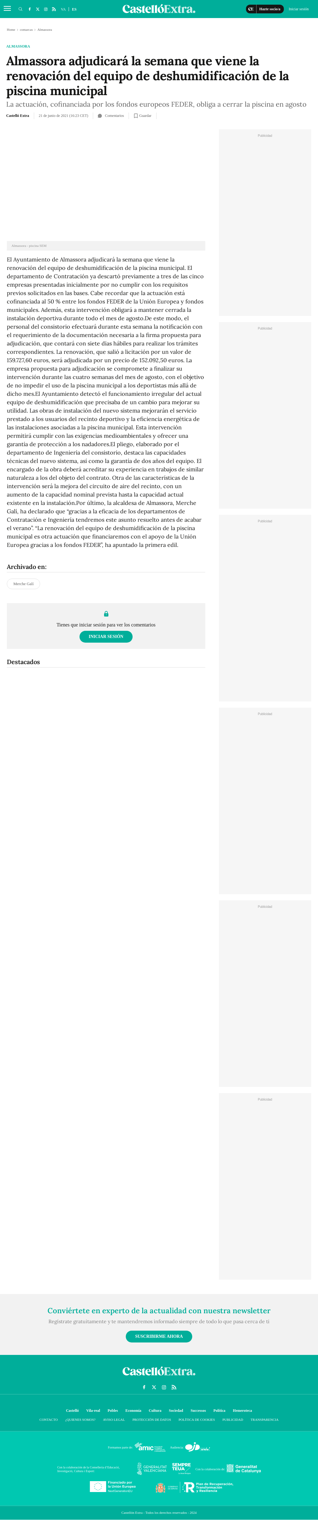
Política (219, 1410)
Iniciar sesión (106, 636)
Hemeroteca (242, 1410)
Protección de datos (151, 1419)
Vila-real (93, 1410)
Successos (198, 1410)
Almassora (18, 46)
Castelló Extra (17, 115)
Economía (133, 1410)
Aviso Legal (114, 1419)
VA (63, 9)
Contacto (48, 1419)
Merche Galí (23, 583)
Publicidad (232, 1419)
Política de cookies (197, 1419)
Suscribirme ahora (159, 1336)
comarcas (26, 29)
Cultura (155, 1410)
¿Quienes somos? (80, 1419)
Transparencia (265, 1419)
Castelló (72, 1410)
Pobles (112, 1410)
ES (74, 9)
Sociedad (176, 1410)
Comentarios (111, 115)
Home (11, 29)
